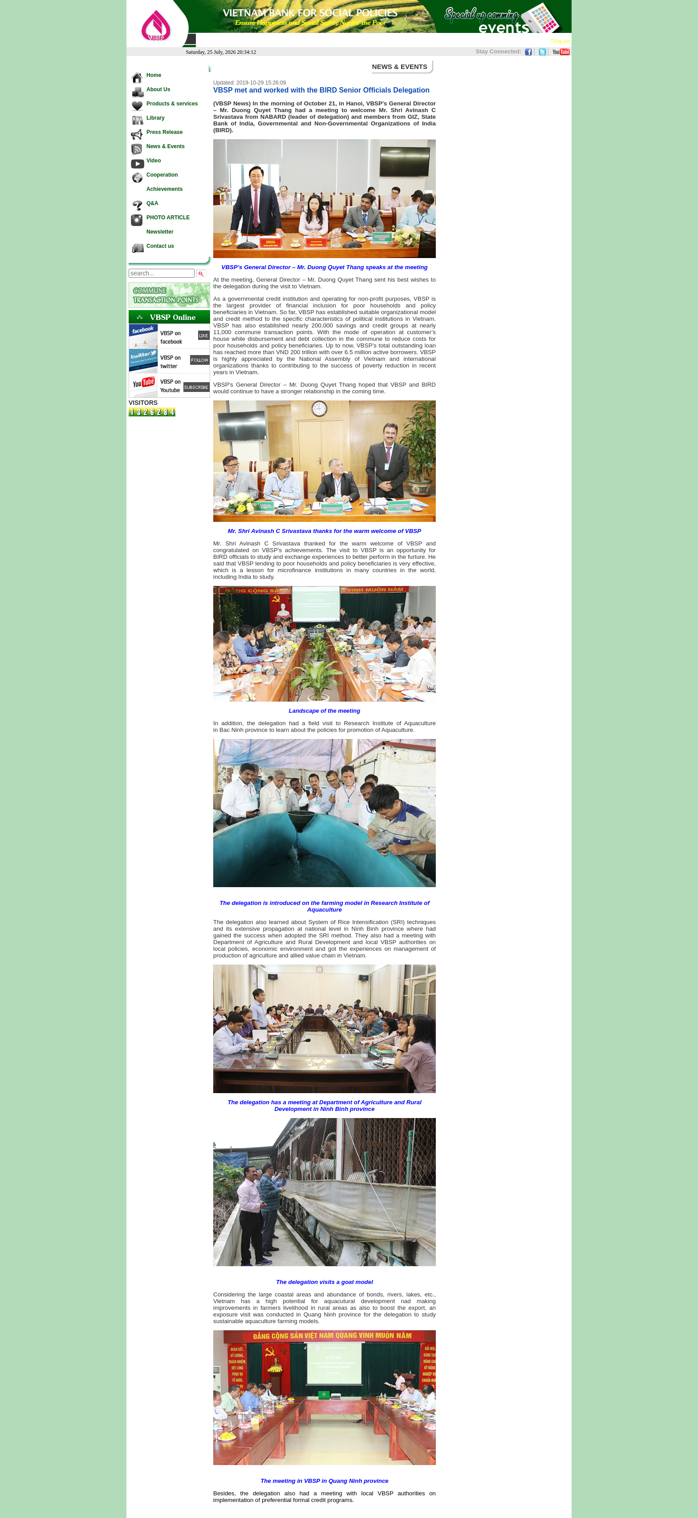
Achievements (464, 40)
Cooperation (425, 40)
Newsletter (501, 40)
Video (397, 40)
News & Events (365, 40)
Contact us (534, 40)
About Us (230, 40)
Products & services (273, 40)
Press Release (322, 40)
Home (206, 40)
